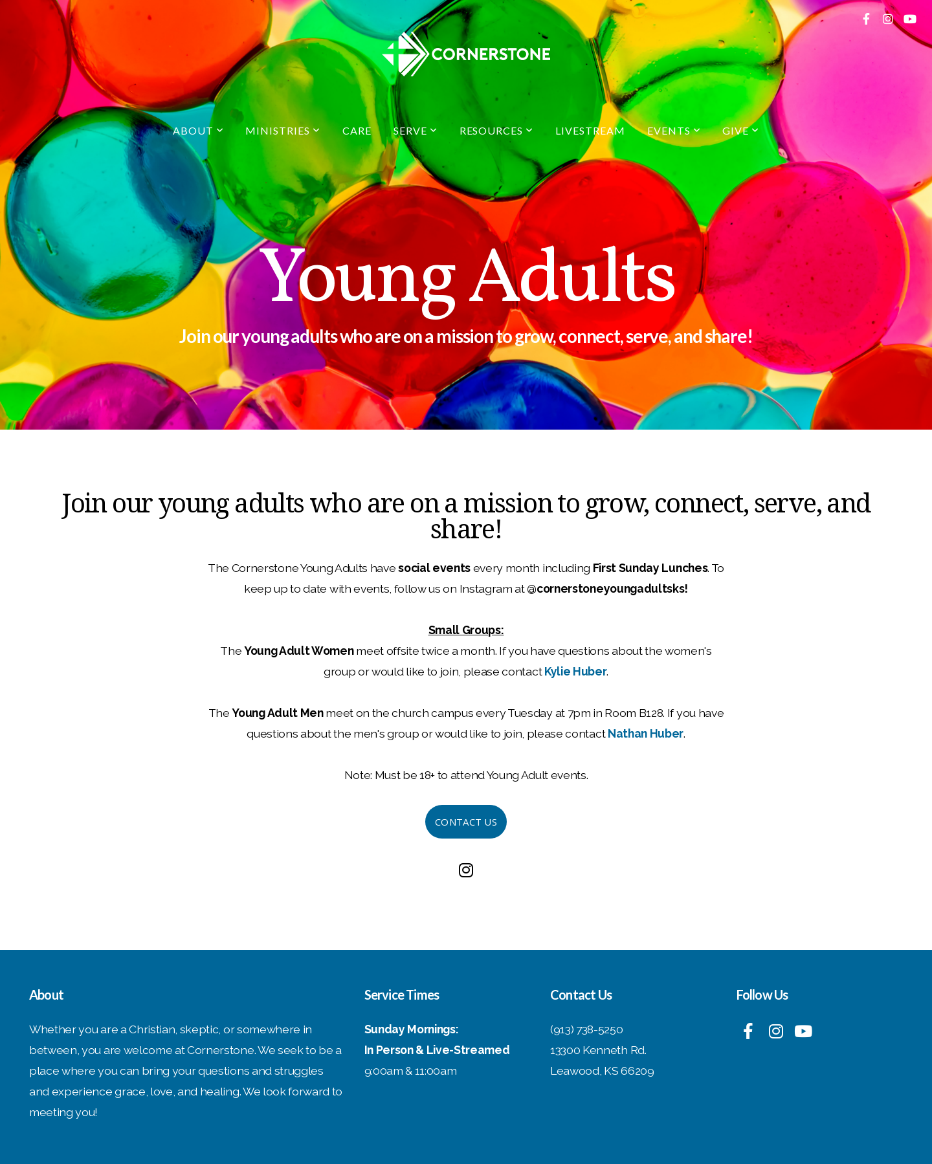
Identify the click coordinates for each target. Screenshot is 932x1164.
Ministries (282, 130)
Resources (497, 130)
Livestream (590, 130)
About (198, 130)
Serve (416, 130)
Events (674, 130)
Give (740, 130)
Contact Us (466, 821)
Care (357, 130)
